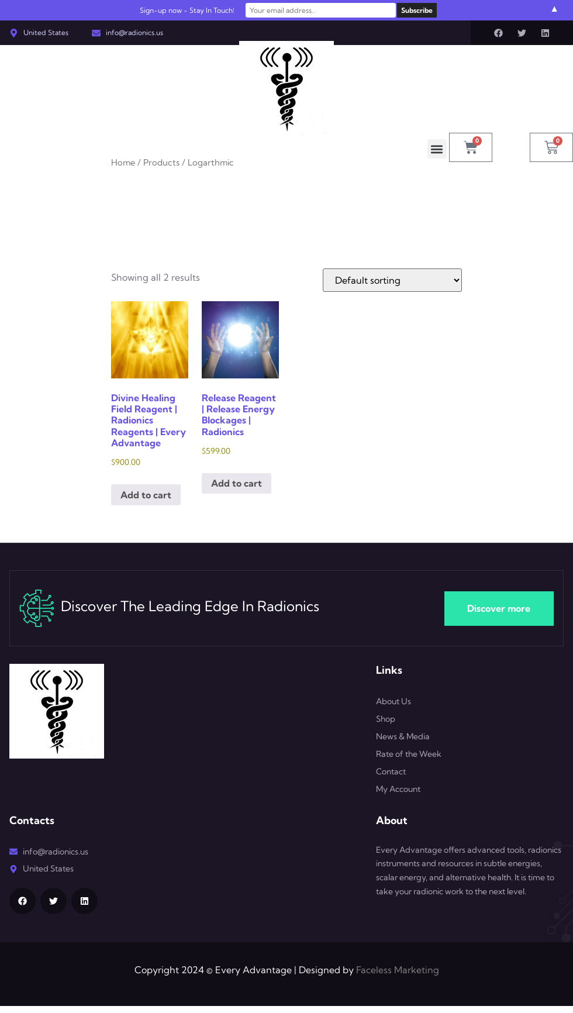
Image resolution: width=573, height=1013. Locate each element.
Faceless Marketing (397, 970)
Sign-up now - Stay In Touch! (191, 10)
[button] (437, 149)
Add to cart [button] (145, 495)
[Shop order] (392, 280)
